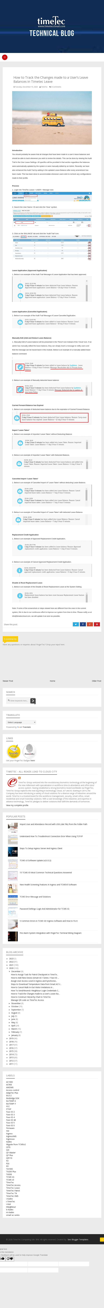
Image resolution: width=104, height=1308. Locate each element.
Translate (24, 727)
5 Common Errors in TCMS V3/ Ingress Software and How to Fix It (49, 921)
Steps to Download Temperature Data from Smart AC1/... (36, 984)
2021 (11, 965)
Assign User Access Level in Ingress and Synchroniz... (34, 981)
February (15, 1032)
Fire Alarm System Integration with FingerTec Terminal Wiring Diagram (50, 933)
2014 (11, 1054)
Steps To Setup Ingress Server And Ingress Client (41, 848)
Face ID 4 (10, 1117)
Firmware (10, 1128)
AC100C (9, 1082)
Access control (12, 1090)
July (13, 1016)
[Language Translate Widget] (21, 722)
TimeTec (10, 1182)
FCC (8, 1106)
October (15, 1006)
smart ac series (13, 1215)
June (13, 1019)
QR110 (9, 1158)
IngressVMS (11, 1136)
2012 (11, 1060)
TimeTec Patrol (13, 1190)
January (14, 1035)
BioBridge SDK (12, 1098)
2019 (11, 1038)
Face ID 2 (10, 1112)
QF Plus (9, 1155)
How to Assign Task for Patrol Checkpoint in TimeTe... (34, 974)
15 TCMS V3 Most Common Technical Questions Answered (46, 872)
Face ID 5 (10, 1122)
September (16, 1009)
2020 (11, 968)
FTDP (8, 1109)
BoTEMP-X (11, 1101)
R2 (7, 1160)
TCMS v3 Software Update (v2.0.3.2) (35, 860)
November (16, 1003)
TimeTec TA (11, 1193)
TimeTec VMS (12, 1196)
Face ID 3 (10, 1114)
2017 (11, 1044)
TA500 (9, 1174)
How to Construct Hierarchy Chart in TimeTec (31, 997)
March (14, 1029)
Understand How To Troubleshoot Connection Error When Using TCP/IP (51, 836)
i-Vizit (8, 1204)
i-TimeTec (10, 1201)
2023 (11, 958)
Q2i (7, 1150)
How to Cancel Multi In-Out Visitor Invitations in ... (32, 987)
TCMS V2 (10, 1177)
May (13, 1022)
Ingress (9, 1133)
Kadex (9, 1141)
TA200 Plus (11, 1171)
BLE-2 (8, 1095)
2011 (11, 1064)
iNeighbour (11, 1207)
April (13, 1025)
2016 (11, 1048)
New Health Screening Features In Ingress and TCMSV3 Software (48, 884)
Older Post (96, 681)
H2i (7, 1131)
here (32, 760)
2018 (11, 1041)
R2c (7, 1163)
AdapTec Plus (12, 1093)
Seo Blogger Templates (78, 1239)
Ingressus (10, 1139)
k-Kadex (9, 1209)
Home (52, 681)
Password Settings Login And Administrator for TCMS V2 (44, 908)
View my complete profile (17, 805)
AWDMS (10, 1087)
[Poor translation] (10, 1259)
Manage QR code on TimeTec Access (27, 1000)
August (14, 1013)
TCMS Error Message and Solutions (35, 896)
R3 (7, 1166)
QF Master (11, 1152)
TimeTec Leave (13, 1188)
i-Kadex (9, 1198)
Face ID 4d (11, 1120)
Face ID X (10, 1125)
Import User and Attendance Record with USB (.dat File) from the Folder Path (53, 824)
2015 (11, 1051)
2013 (11, 1057)
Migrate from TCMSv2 (16, 1144)
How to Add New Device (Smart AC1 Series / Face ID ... (35, 977)
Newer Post (8, 681)
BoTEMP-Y (11, 1103)
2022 (11, 961)
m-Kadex (10, 1212)
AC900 (9, 1084)
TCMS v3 (10, 1179)
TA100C (9, 1169)
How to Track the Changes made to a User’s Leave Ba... (35, 993)
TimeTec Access (13, 1185)
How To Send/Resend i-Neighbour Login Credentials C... (35, 990)
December (16, 971)
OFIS (8, 1147)
